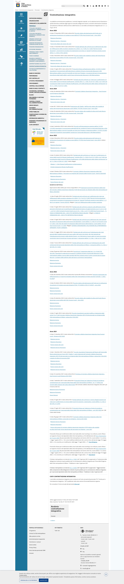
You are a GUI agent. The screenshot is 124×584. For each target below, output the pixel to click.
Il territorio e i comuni (35, 542)
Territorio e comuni (21, 50)
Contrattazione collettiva (37, 63)
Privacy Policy (32, 547)
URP (21, 64)
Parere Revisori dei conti (56, 182)
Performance (33, 76)
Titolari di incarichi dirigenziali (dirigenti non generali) (37, 35)
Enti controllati (34, 78)
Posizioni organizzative (36, 47)
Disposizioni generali (35, 18)
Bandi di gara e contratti (37, 88)
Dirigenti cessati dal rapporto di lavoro (35, 39)
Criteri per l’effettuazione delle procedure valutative (88, 202)
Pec (83, 549)
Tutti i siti (57, 530)
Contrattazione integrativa (37, 66)
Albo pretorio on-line (34, 536)
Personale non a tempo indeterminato (36, 52)
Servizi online (21, 57)
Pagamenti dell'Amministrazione (35, 108)
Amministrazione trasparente (26, 10)
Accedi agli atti (86, 568)
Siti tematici (21, 15)
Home (16, 10)
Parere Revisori (54, 395)
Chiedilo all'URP (84, 546)
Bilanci (31, 95)
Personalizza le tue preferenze (28, 580)
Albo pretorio (21, 36)
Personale (37, 10)
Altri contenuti (34, 124)
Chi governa (32, 530)
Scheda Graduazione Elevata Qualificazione (61, 167)
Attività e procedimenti (36, 81)
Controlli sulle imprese (36, 86)
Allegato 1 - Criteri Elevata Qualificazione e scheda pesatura (66, 164)
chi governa (21, 22)
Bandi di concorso (34, 73)
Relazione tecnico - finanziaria (58, 41)
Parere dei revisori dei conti (57, 102)
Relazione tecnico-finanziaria (58, 179)
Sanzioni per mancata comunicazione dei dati (36, 43)
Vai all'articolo (59, 510)
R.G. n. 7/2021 (73, 459)
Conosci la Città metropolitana (21, 29)
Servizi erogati (33, 105)
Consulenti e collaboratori (37, 23)
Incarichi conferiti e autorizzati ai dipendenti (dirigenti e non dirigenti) (37, 60)
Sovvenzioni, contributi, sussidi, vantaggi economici (37, 91)
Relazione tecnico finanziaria (57, 369)
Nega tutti (106, 574)
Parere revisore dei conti (56, 266)
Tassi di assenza (34, 56)
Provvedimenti (33, 83)
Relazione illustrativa (55, 38)
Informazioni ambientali (36, 118)
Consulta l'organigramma (89, 565)
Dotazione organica (35, 49)
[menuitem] (21, 15)
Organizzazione (34, 21)
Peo (84, 552)
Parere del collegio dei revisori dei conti (60, 44)
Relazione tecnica (54, 260)
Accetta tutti (43, 580)
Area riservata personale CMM (37, 550)
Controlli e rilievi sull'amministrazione (35, 102)
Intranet (31, 553)
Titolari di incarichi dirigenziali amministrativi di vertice (37, 30)
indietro (53, 520)
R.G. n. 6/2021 (73, 468)
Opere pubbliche (34, 111)
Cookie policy (23, 575)
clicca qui (76, 484)
